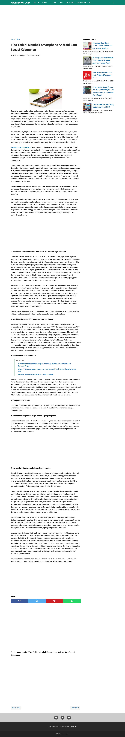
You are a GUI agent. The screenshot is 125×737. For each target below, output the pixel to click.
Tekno (53, 3)
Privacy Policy (64, 726)
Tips (61, 3)
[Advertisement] (62, 21)
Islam (36, 3)
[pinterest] (54, 601)
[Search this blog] (113, 2)
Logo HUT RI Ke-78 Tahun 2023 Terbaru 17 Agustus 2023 (102, 75)
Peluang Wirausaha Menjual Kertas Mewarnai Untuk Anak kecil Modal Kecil (103, 60)
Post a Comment (35, 55)
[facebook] (19, 601)
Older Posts (75, 707)
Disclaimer (74, 726)
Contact (55, 726)
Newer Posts (16, 707)
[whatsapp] (72, 601)
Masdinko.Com (20, 2)
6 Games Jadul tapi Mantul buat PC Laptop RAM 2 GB (35, 374)
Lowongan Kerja (85, 3)
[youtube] (69, 718)
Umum (44, 3)
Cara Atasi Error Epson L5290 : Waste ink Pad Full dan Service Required (102, 45)
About (50, 726)
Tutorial (70, 3)
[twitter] (37, 601)
